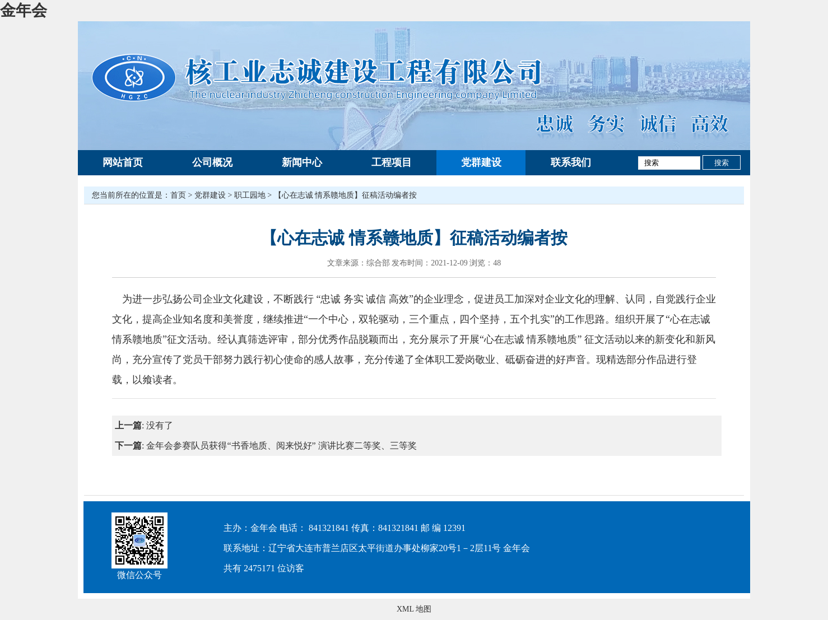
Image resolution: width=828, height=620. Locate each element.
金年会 (23, 10)
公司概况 (212, 162)
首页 (178, 195)
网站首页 (123, 162)
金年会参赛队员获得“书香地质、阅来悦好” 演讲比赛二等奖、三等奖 (281, 445)
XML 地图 (414, 609)
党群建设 (481, 162)
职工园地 (250, 195)
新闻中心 (302, 162)
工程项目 (391, 162)
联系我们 (571, 162)
